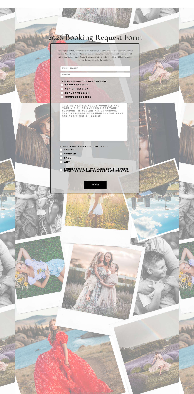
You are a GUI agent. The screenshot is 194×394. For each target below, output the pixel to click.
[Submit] (95, 185)
